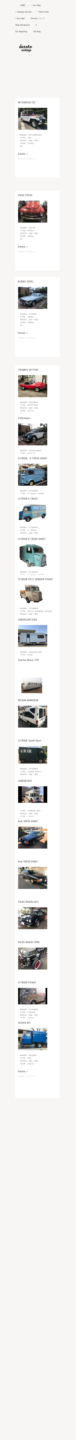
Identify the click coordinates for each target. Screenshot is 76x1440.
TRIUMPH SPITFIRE (28, 377)
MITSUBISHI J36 (26, 181)
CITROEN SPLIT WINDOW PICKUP (35, 579)
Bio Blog (37, 31)
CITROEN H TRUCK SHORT (33, 458)
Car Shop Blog (21, 31)
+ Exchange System (23, 11)
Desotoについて (38, 18)
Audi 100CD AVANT (28, 821)
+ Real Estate (43, 11)
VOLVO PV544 (25, 286)
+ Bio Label (20, 18)
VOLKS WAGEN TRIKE (29, 942)
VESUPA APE (24, 1022)
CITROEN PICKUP (27, 982)
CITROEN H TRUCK (28, 498)
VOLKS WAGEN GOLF (28, 901)
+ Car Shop (36, 5)
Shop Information (22, 24)
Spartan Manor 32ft (28, 659)
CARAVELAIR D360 (27, 619)
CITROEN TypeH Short (29, 740)
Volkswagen (24, 417)
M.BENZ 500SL (26, 337)
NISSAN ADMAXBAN (28, 700)
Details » (23, 232)
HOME (23, 5)
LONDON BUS (25, 780)
